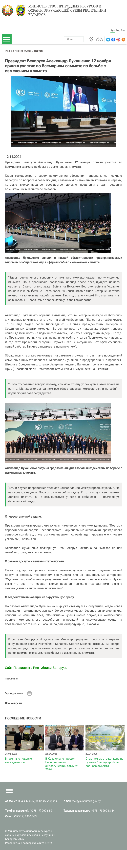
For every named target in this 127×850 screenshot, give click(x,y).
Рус (112, 30)
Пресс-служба (24, 50)
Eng (118, 30)
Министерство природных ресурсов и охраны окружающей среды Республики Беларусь (67, 10)
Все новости (13, 703)
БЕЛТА (48, 843)
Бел (123, 30)
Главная (9, 50)
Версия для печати (14, 693)
